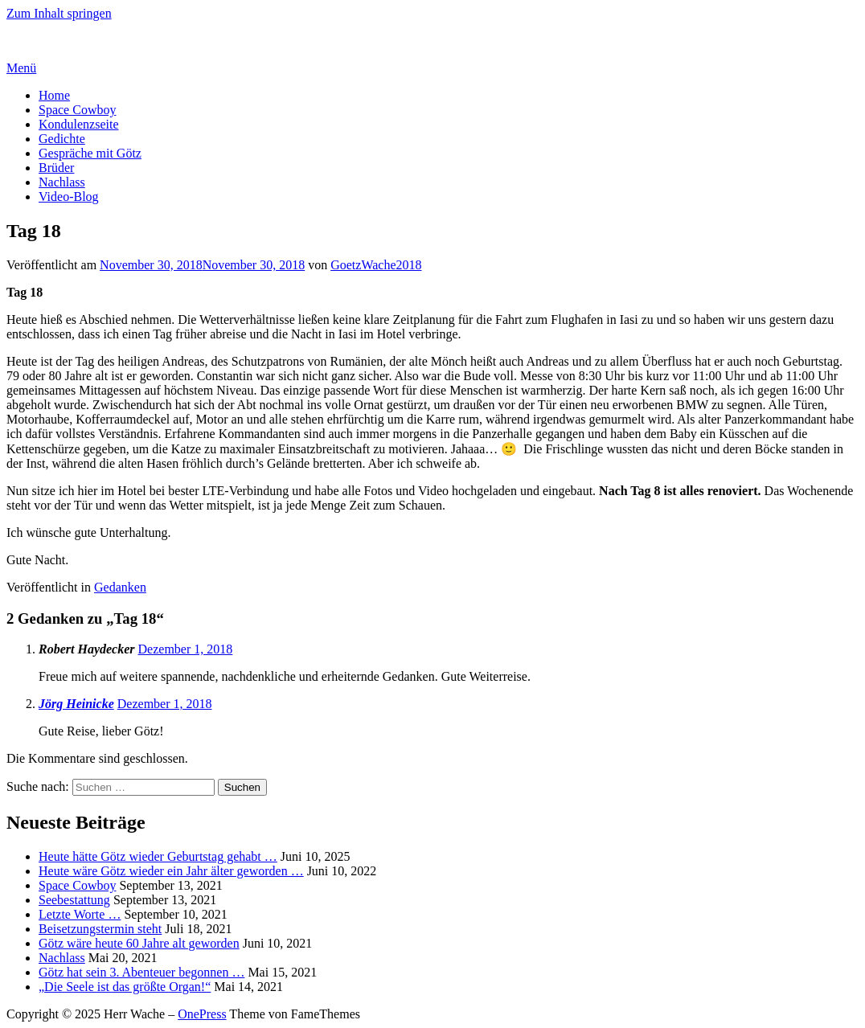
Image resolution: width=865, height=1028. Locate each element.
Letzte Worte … (80, 914)
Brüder (56, 167)
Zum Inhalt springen (59, 13)
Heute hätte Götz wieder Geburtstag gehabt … (158, 856)
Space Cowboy (77, 110)
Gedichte (62, 138)
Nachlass (62, 182)
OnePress (202, 1014)
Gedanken (120, 587)
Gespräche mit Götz (90, 153)
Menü (21, 68)
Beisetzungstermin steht (100, 929)
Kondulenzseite (79, 124)
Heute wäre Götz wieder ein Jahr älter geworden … (171, 871)
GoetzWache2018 (375, 265)
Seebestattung (74, 900)
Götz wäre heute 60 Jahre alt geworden (139, 943)
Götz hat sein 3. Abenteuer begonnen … (141, 972)
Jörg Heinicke (76, 704)
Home (54, 95)
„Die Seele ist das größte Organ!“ (125, 986)
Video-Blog (69, 196)
